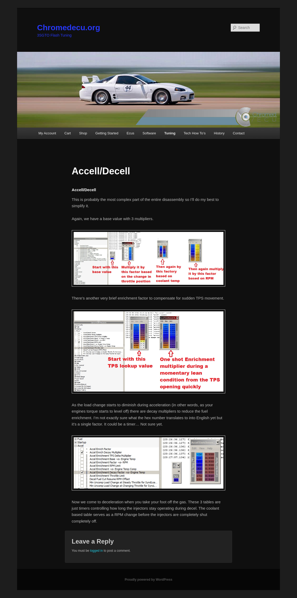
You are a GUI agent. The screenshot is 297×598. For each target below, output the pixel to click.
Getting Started (106, 133)
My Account (47, 133)
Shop (83, 133)
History (219, 133)
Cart (67, 133)
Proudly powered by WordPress (148, 579)
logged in (96, 551)
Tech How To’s (195, 133)
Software (149, 133)
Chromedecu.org (68, 27)
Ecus (130, 133)
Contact (239, 133)
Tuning (169, 133)
